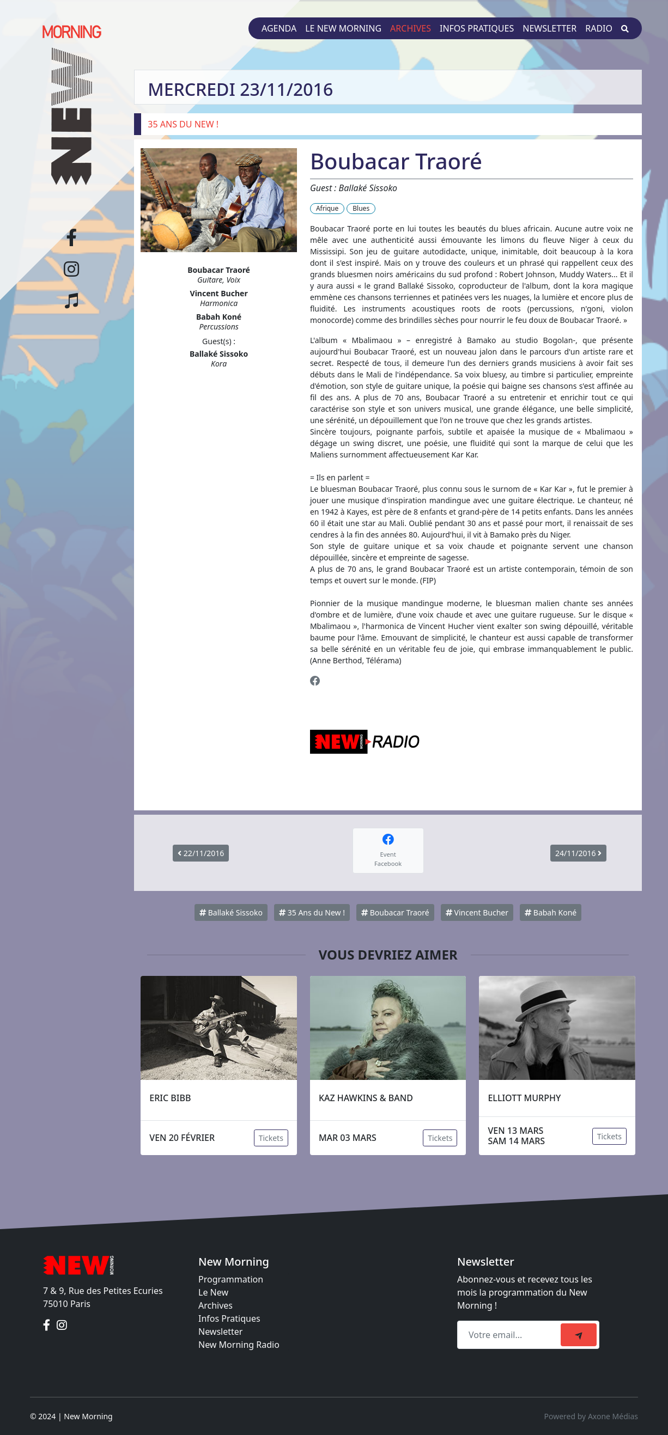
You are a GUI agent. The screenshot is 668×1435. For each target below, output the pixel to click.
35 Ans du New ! (312, 912)
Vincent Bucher (477, 912)
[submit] (579, 1334)
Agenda (279, 28)
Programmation (230, 1279)
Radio (598, 28)
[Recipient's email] (510, 1334)
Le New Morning (343, 28)
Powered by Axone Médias (591, 1416)
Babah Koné (550, 912)
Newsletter (549, 28)
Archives (410, 28)
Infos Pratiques (229, 1318)
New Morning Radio (239, 1345)
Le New (213, 1292)
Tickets (271, 1138)
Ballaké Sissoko (231, 912)
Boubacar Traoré (395, 912)
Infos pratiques (477, 28)
